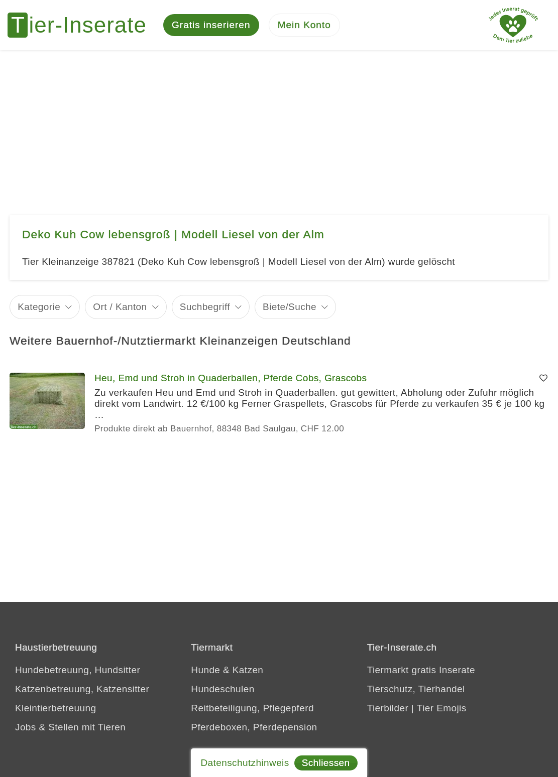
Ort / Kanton (120, 306)
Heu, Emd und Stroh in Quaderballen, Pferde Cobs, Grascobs (230, 378)
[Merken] (543, 378)
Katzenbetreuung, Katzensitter (82, 689)
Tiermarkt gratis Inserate (421, 670)
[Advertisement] (279, 125)
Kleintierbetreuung (55, 708)
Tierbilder (388, 708)
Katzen (248, 670)
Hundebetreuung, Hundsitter (77, 670)
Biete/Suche (289, 306)
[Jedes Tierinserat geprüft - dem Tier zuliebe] (513, 25)
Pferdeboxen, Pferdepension (254, 727)
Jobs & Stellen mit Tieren (70, 727)
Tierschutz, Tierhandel (416, 689)
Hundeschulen (222, 689)
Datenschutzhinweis (244, 762)
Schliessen (326, 762)
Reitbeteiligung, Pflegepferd (252, 708)
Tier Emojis (442, 708)
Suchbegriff (205, 306)
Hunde (205, 670)
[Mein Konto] (304, 25)
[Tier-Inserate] (83, 25)
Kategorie (39, 306)
